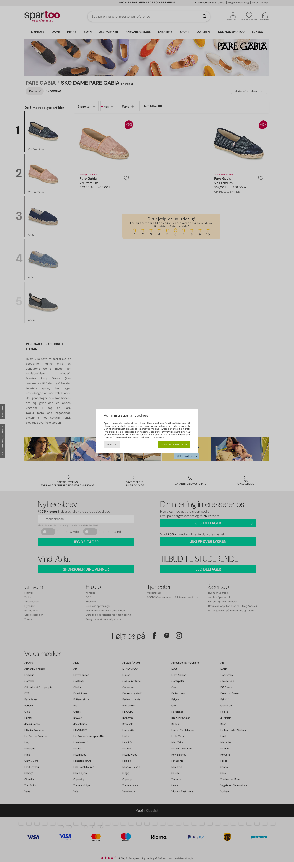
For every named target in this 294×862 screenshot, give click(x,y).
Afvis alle (111, 444)
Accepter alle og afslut (174, 444)
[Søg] (204, 16)
